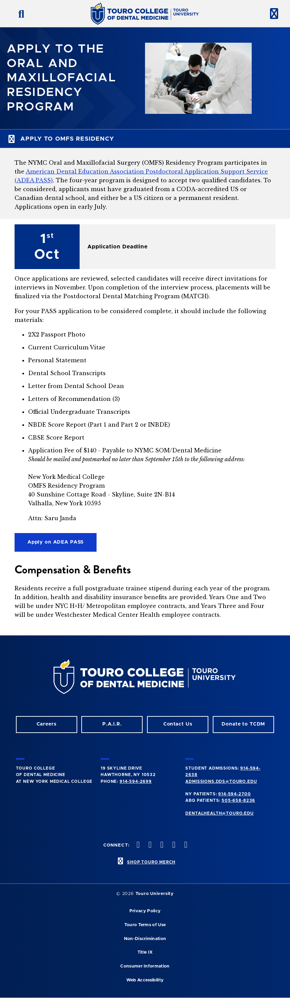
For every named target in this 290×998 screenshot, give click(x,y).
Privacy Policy (145, 911)
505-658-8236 (238, 800)
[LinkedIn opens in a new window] (161, 845)
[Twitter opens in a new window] (173, 845)
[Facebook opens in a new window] (149, 845)
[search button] (19, 13)
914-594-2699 (136, 781)
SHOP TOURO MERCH (151, 862)
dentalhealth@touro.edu (219, 813)
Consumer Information (144, 966)
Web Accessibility (145, 980)
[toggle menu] (271, 13)
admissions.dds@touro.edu (221, 781)
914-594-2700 (234, 794)
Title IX (145, 952)
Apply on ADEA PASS (55, 542)
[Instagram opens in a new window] (137, 845)
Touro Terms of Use (145, 925)
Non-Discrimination (145, 939)
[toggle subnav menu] (145, 138)
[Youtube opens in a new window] (185, 845)
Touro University (155, 894)
